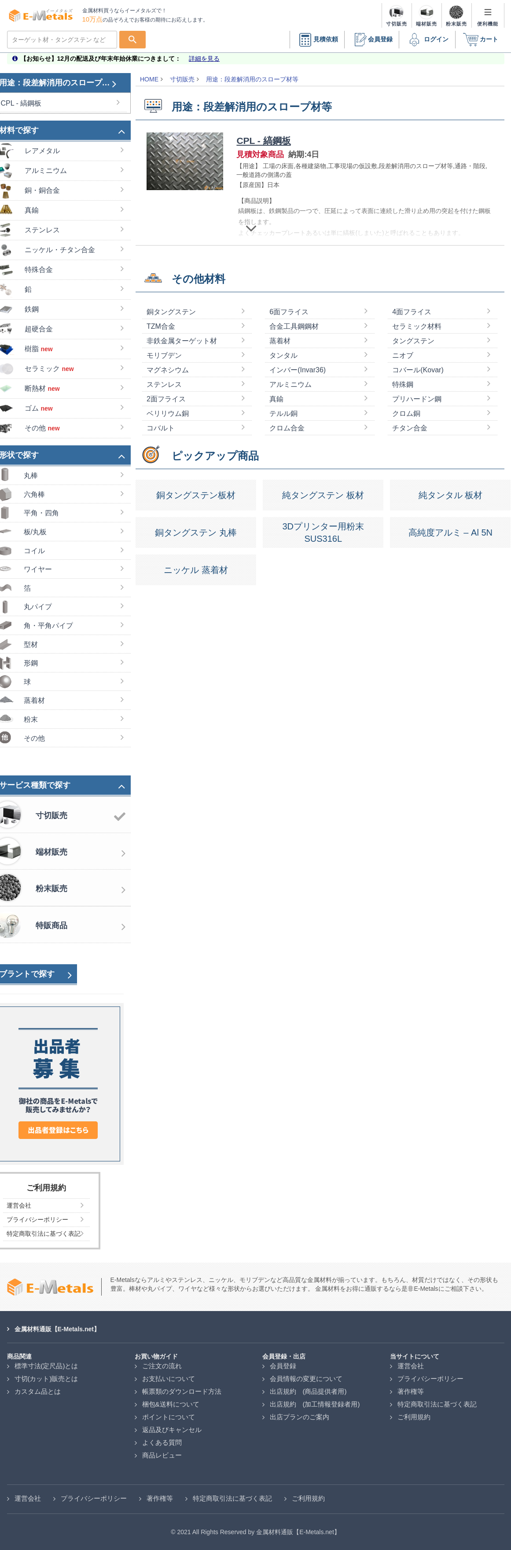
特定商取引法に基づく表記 (437, 1404)
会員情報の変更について (306, 1378)
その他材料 (198, 310)
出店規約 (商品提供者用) (308, 1391)
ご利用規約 (413, 1417)
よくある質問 (162, 1442)
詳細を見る (204, 58)
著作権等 (410, 1391)
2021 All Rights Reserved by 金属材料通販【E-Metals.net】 (258, 1531)
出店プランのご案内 (299, 1417)
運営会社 (410, 1366)
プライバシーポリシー (430, 1378)
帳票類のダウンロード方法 (181, 1391)
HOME (149, 79)
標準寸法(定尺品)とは (46, 1366)
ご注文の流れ (162, 1366)
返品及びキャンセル (172, 1429)
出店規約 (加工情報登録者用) (315, 1404)
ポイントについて (168, 1417)
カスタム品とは (38, 1391)
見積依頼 (317, 40)
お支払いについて (168, 1378)
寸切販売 (182, 79)
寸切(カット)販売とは (46, 1378)
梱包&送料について (170, 1404)
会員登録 (371, 40)
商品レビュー (162, 1455)
